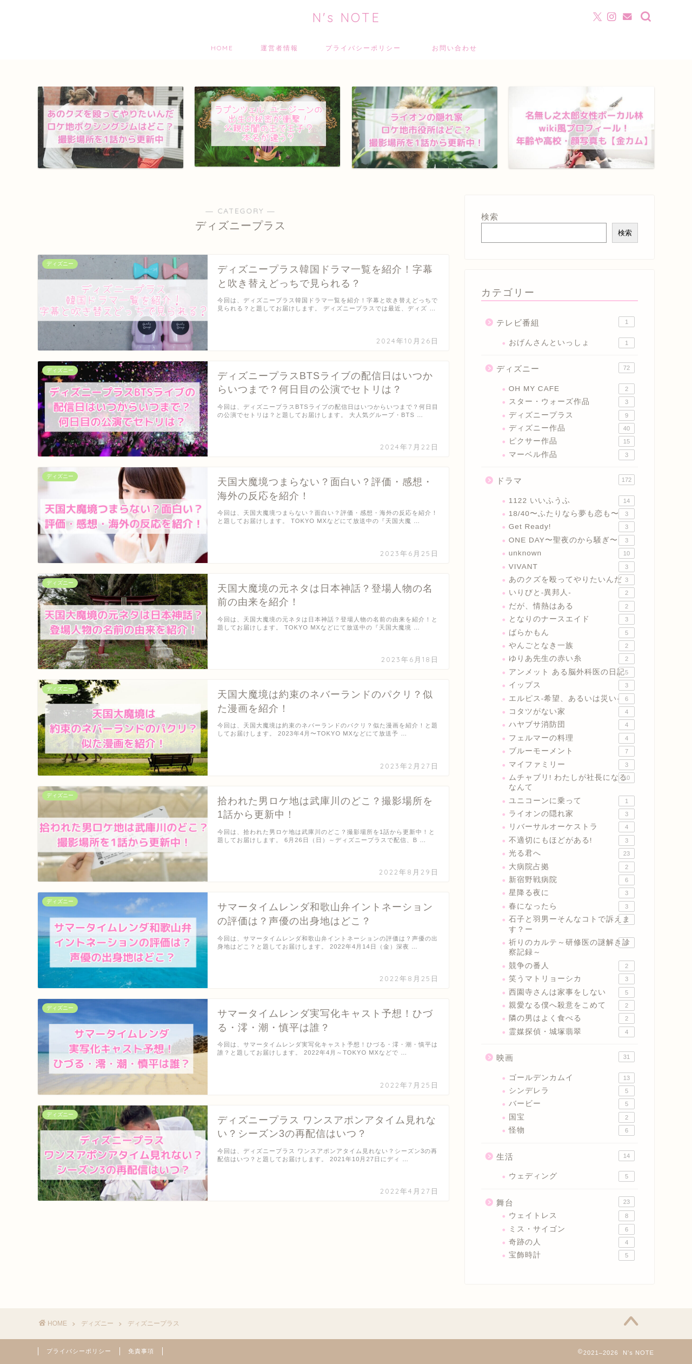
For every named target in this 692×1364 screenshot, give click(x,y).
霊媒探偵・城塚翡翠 (572, 1032)
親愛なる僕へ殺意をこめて (572, 1005)
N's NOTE (346, 17)
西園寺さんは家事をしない (572, 992)
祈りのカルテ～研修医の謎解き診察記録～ (572, 946)
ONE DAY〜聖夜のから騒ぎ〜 (572, 540)
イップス (572, 685)
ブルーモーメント (572, 751)
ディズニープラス (572, 415)
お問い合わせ (458, 48)
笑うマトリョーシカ (572, 979)
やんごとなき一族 (572, 645)
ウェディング (572, 1176)
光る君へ (572, 853)
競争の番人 (572, 966)
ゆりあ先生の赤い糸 (572, 658)
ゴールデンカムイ (572, 1077)
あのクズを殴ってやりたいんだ (572, 579)
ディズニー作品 (572, 428)
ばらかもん (572, 632)
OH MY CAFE (572, 388)
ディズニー (565, 367)
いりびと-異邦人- (572, 592)
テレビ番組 (565, 321)
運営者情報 (279, 48)
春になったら (572, 906)
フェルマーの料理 (572, 738)
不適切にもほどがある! (572, 840)
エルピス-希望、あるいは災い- (572, 698)
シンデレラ (572, 1090)
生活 (565, 1155)
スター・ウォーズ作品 (572, 401)
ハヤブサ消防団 (572, 724)
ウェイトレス (572, 1215)
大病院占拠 (572, 867)
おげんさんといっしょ (572, 342)
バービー (572, 1103)
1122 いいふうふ (572, 500)
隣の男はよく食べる (572, 1018)
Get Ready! (572, 526)
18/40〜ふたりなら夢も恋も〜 (572, 513)
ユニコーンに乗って (572, 801)
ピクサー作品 (572, 441)
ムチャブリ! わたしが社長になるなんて (572, 781)
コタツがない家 (572, 711)
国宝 (572, 1117)
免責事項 (141, 1351)
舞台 (565, 1201)
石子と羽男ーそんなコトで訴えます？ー (572, 923)
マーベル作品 (572, 454)
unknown (572, 553)
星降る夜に (572, 893)
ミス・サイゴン (572, 1229)
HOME (222, 48)
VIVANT (572, 566)
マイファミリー (572, 764)
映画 (565, 1056)
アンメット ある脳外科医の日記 (572, 672)
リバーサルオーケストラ (572, 827)
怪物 (572, 1130)
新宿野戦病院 (572, 880)
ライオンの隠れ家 (572, 814)
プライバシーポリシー (363, 48)
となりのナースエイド (572, 619)
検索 (489, 216)
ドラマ (565, 479)
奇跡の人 (572, 1242)
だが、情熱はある (572, 606)
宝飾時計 (572, 1255)
